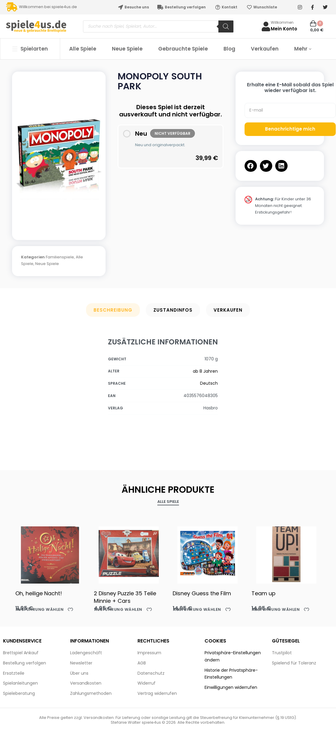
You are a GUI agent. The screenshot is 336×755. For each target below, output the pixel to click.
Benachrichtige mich (290, 129)
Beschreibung (113, 310)
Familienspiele (60, 257)
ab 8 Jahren (205, 371)
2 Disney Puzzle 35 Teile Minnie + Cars (125, 597)
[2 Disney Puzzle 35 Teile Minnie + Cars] (129, 553)
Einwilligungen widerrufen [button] (231, 687)
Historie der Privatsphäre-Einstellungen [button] (231, 673)
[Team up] (286, 553)
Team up (263, 593)
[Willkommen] (266, 26)
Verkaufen (228, 310)
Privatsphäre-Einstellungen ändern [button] (233, 656)
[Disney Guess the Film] (207, 553)
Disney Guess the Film (202, 593)
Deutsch (209, 383)
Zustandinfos (173, 310)
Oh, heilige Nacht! (38, 593)
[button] (251, 166)
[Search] (225, 26)
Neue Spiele (47, 264)
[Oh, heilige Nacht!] (50, 553)
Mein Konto (284, 29)
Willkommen (282, 22)
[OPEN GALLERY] (59, 153)
